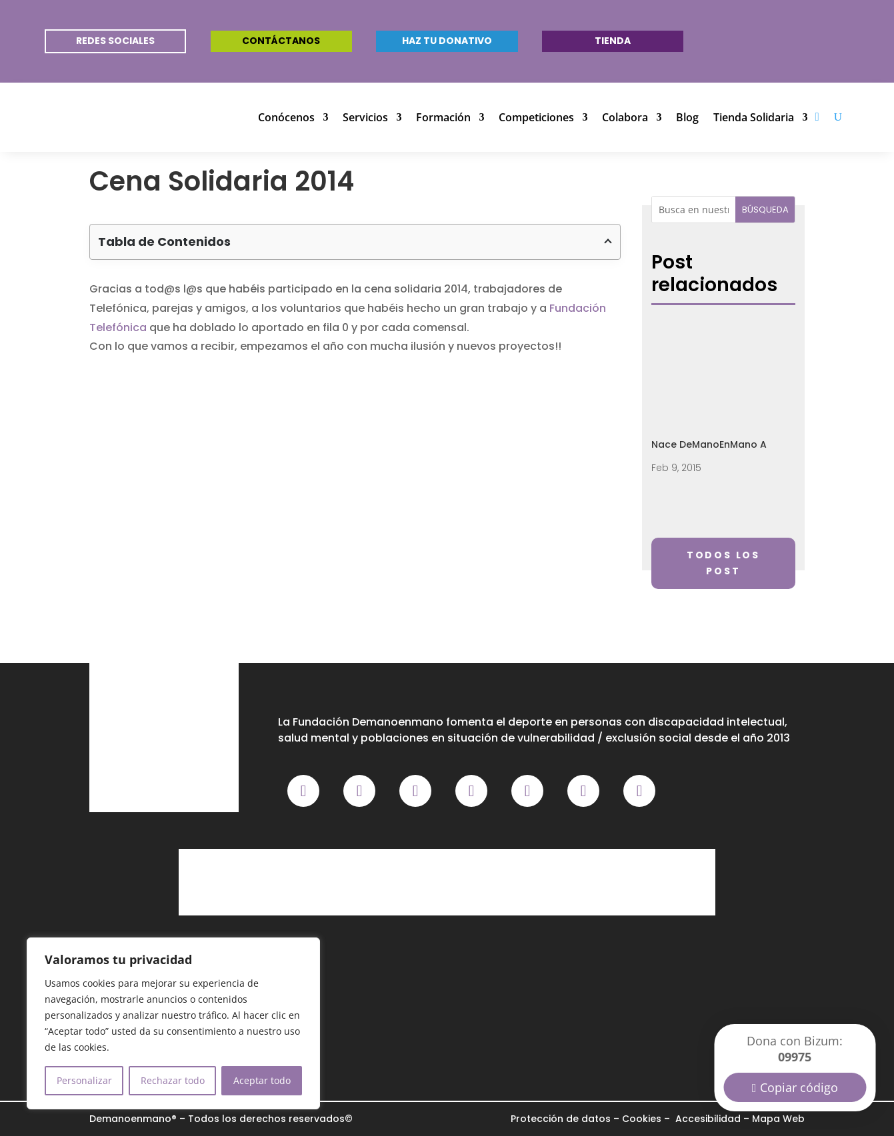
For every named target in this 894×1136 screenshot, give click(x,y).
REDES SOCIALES (115, 40)
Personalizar (84, 1080)
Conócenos (286, 117)
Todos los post (723, 563)
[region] (173, 1023)
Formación (443, 117)
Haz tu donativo (447, 40)
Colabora (625, 117)
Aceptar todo (262, 1080)
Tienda (613, 40)
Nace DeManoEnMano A (709, 444)
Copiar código (799, 1087)
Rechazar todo (173, 1080)
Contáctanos (281, 40)
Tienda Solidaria (753, 117)
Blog (687, 117)
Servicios (365, 117)
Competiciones (536, 117)
